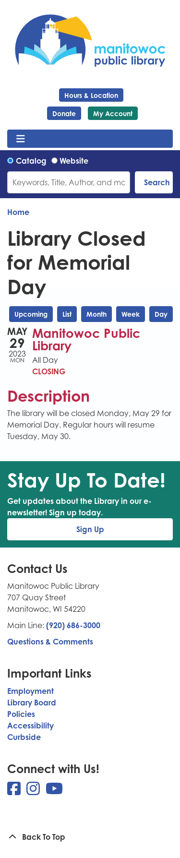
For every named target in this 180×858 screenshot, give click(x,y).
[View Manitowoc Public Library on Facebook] (15, 791)
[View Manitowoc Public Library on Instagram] (34, 791)
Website (74, 161)
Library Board (31, 702)
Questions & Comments (50, 641)
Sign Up (90, 529)
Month (96, 314)
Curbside (24, 737)
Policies (21, 714)
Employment (30, 691)
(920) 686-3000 (73, 625)
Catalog (31, 161)
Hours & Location (91, 95)
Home (18, 212)
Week (130, 314)
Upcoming (31, 314)
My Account (112, 113)
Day (161, 314)
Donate (64, 113)
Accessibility (30, 725)
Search (157, 182)
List (67, 314)
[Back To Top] (90, 837)
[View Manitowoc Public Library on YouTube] (54, 791)
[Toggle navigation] (20, 138)
